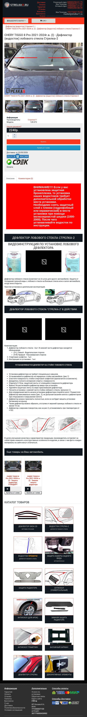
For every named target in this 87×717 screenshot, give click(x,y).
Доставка (41, 2)
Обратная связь (38, 696)
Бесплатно (40, 14)
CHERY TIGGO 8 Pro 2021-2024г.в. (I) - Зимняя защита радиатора (33, 480)
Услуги (42, 16)
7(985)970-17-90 (74, 4)
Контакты (41, 11)
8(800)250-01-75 (74, 2)
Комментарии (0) (25, 178)
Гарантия (41, 7)
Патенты (8, 699)
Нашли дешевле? (14, 127)
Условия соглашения (13, 710)
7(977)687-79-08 (74, 12)
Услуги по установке (36, 693)
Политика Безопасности (14, 708)
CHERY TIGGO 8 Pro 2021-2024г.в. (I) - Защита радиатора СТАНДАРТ (13, 480)
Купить (43, 142)
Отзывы (41, 9)
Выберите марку (15, 21)
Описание (10, 178)
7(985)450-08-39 (74, 8)
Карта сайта (37, 699)
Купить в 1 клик (43, 148)
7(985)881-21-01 (74, 6)
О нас (6, 703)
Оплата (42, 5)
